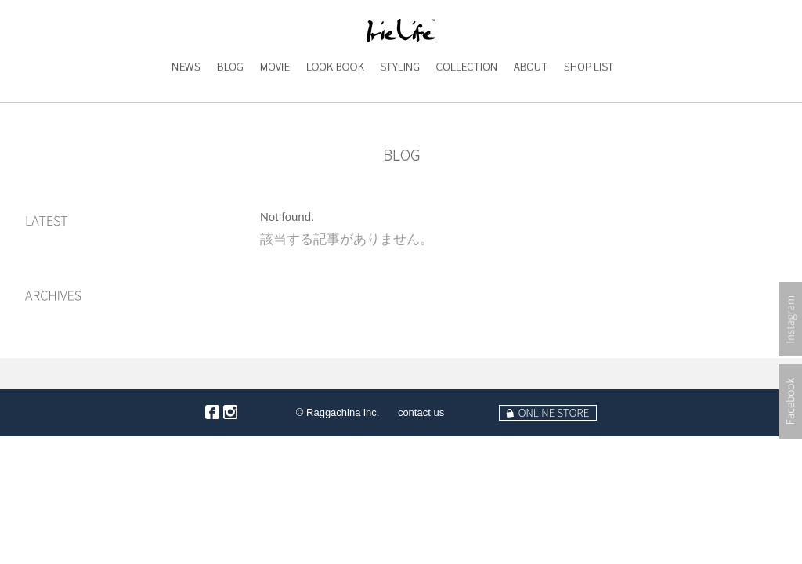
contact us (421, 412)
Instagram (790, 368)
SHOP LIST (588, 98)
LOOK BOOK (334, 98)
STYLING (399, 98)
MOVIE (271, 98)
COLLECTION (466, 98)
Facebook (790, 450)
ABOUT (527, 98)
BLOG (225, 98)
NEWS (179, 98)
